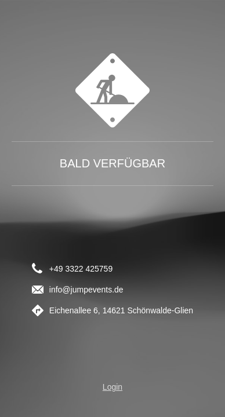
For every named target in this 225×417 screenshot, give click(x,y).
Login (112, 387)
